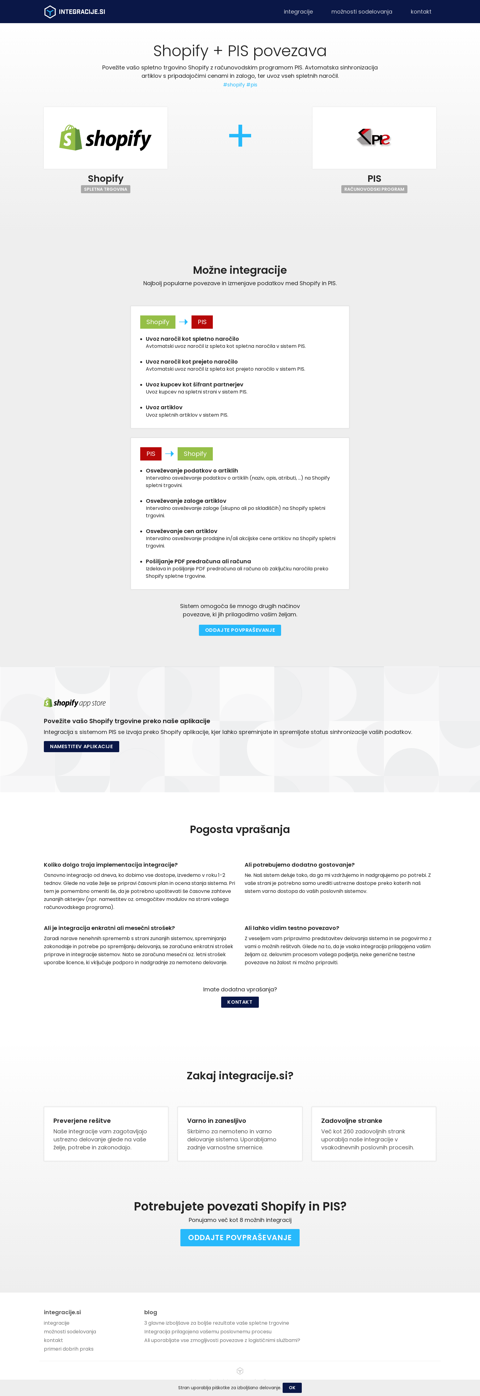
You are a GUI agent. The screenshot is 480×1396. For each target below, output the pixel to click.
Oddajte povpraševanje (240, 630)
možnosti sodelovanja (361, 11)
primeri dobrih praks (69, 1348)
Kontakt (239, 1002)
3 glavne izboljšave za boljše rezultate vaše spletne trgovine (216, 1323)
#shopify (234, 84)
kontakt (421, 11)
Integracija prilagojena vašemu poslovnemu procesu (208, 1331)
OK (292, 1388)
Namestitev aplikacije (81, 746)
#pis (251, 84)
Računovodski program (374, 189)
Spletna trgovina (105, 189)
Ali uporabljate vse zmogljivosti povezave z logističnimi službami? (222, 1340)
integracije (298, 11)
